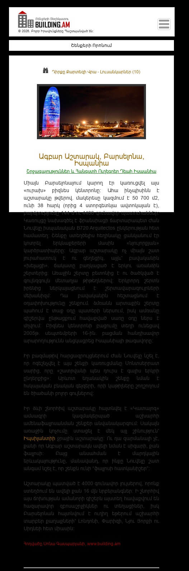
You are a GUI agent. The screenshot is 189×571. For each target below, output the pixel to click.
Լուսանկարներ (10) (120, 71)
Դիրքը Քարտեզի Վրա (69, 71)
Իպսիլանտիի (39, 438)
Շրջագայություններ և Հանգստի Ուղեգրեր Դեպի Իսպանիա (91, 171)
